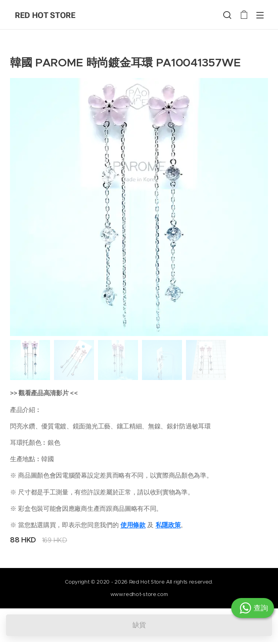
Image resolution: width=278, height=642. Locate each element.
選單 (260, 15)
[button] (227, 15)
